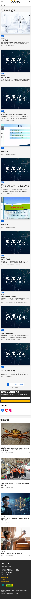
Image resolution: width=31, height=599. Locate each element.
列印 (15, 10)
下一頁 (15, 384)
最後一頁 (21, 384)
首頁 (1, 8)
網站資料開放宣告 (5, 581)
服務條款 (3, 579)
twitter (4, 10)
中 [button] (12, 10)
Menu (2, 2)
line (9, 10)
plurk (7, 10)
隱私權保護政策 (4, 577)
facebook (2, 10)
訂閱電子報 (15, 400)
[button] (29, 2)
